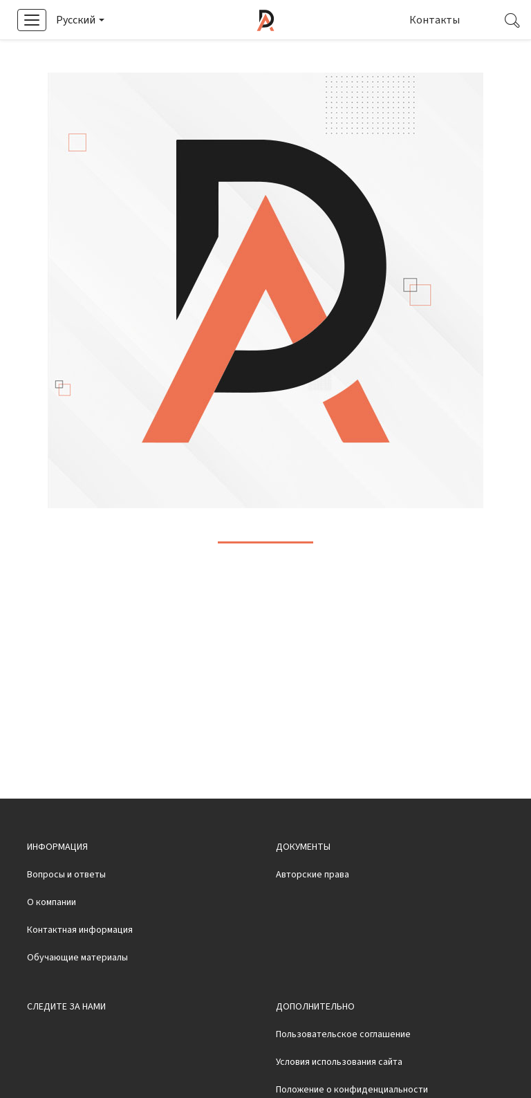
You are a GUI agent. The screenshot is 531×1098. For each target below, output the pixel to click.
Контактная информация (80, 967)
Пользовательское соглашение (343, 1071)
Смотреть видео (349, 56)
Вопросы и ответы (66, 911)
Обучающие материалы (77, 994)
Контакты (434, 20)
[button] (79, 20)
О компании (51, 939)
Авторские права (312, 911)
